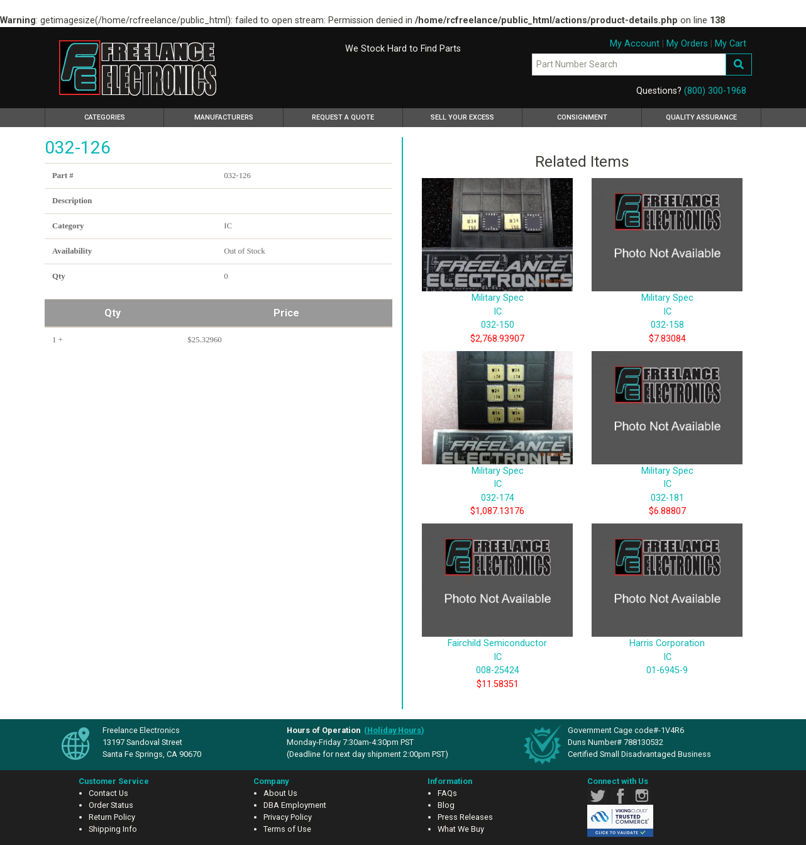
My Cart (730, 43)
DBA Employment (294, 805)
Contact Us (108, 793)
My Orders (687, 43)
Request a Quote (343, 117)
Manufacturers (223, 117)
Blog (446, 805)
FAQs (447, 793)
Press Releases (465, 817)
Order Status (111, 805)
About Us (280, 793)
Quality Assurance (701, 117)
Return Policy (112, 817)
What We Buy (461, 829)
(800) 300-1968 (715, 91)
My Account (635, 43)
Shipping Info (113, 829)
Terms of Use (287, 829)
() (394, 730)
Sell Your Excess (462, 117)
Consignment (582, 117)
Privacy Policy (287, 817)
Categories (122, 115)
